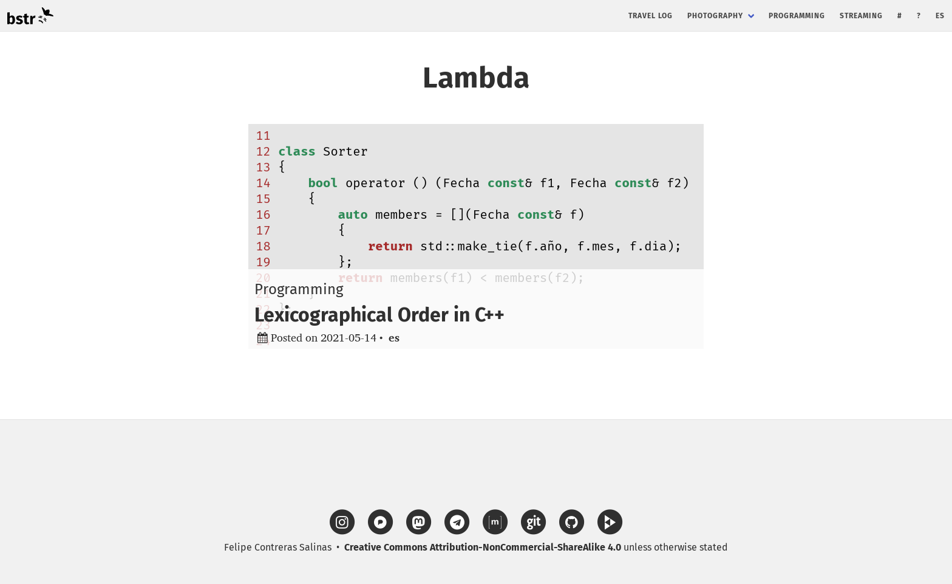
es (940, 16)
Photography (715, 16)
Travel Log (650, 16)
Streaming (861, 16)
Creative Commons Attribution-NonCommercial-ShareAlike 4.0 (482, 547)
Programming (797, 16)
